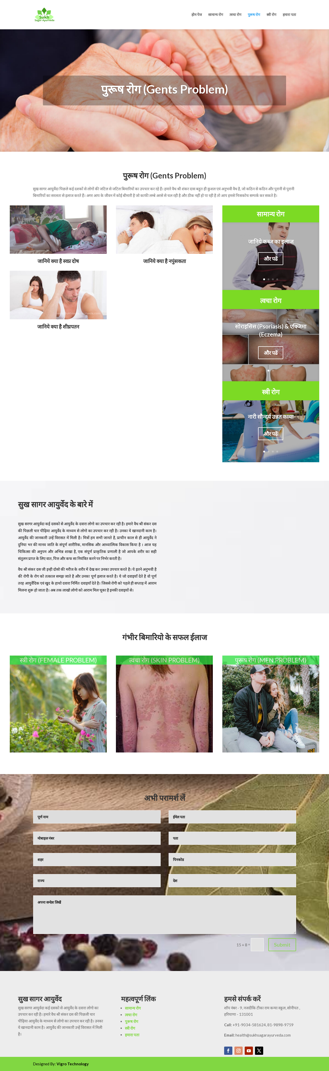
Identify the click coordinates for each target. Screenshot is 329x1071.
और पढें (271, 259)
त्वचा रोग (235, 15)
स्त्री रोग (271, 15)
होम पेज (196, 15)
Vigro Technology (73, 1063)
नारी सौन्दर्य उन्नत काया (271, 417)
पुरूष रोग (254, 15)
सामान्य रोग (215, 15)
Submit (282, 944)
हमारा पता (289, 15)
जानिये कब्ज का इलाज (271, 242)
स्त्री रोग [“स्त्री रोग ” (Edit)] (271, 392)
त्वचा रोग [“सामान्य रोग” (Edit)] (270, 300)
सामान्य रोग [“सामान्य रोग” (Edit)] (271, 214)
